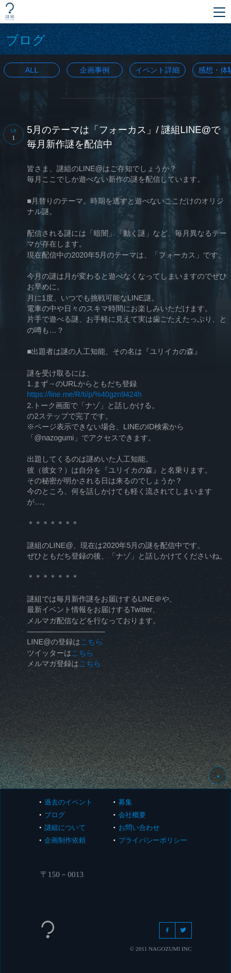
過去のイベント (68, 802)
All (32, 70)
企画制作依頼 (65, 840)
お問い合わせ (139, 828)
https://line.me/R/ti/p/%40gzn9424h (84, 394)
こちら (91, 642)
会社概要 (132, 815)
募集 (125, 802)
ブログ (54, 815)
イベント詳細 (157, 70)
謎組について (65, 828)
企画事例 (94, 70)
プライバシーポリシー (152, 840)
